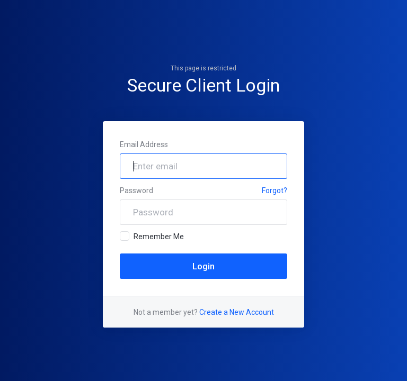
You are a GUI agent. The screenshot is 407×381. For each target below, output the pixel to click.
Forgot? (274, 190)
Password (136, 190)
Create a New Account (236, 312)
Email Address (144, 144)
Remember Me (152, 236)
